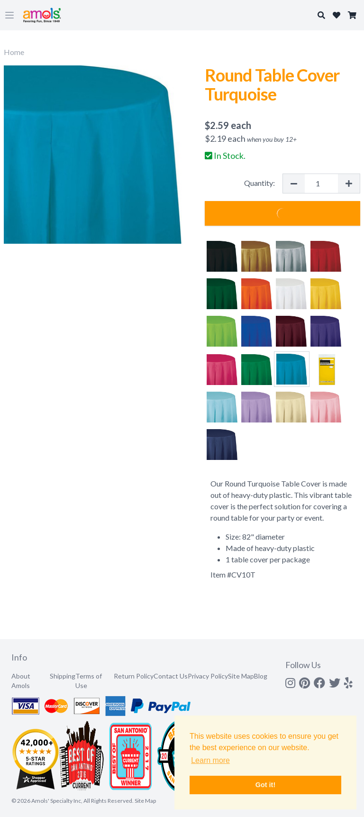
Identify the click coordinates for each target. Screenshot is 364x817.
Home (14, 51)
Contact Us (171, 676)
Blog (260, 676)
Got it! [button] (265, 785)
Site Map (241, 676)
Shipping (62, 676)
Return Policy (134, 676)
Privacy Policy (208, 676)
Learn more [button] (210, 760)
